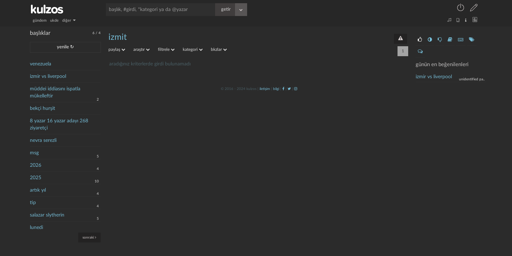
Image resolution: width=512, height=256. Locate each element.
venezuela (40, 64)
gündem (40, 20)
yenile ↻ (65, 47)
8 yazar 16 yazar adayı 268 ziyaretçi (59, 124)
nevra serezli (43, 140)
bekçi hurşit (42, 108)
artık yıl (38, 190)
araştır (141, 49)
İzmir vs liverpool (434, 76)
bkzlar (219, 49)
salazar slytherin (47, 215)
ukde (54, 20)
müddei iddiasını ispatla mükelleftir (55, 92)
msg (34, 152)
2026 (35, 165)
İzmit (117, 37)
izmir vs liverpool (48, 76)
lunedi (36, 227)
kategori (193, 49)
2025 (35, 177)
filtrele (166, 49)
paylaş (116, 49)
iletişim (265, 89)
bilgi (276, 89)
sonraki (89, 237)
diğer (69, 20)
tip (33, 202)
